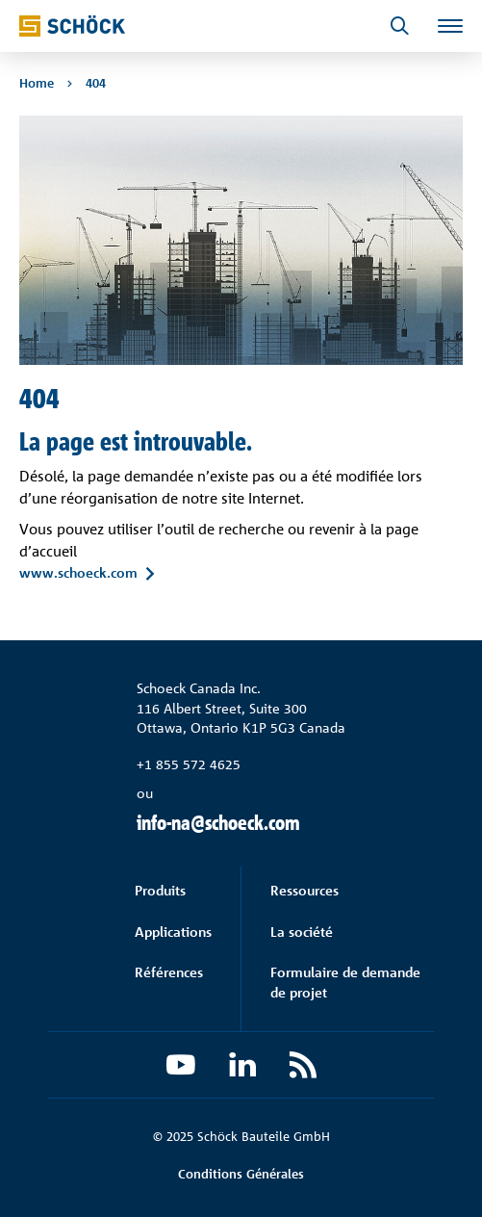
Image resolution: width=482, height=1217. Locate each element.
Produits (160, 890)
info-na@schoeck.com (218, 823)
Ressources (304, 890)
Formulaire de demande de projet (345, 981)
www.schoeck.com (78, 573)
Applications (173, 931)
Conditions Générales (241, 1173)
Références (169, 972)
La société (301, 931)
